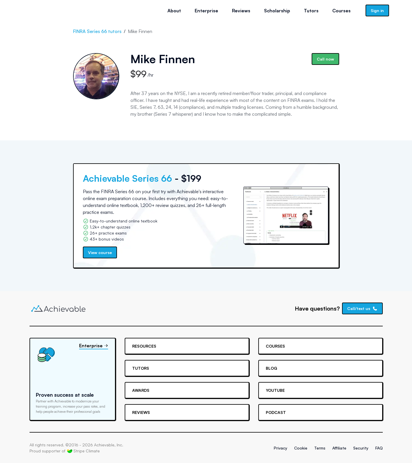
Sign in (377, 10)
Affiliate (339, 447)
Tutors (311, 10)
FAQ (379, 447)
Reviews (241, 10)
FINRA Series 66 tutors (97, 31)
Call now (325, 59)
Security (360, 447)
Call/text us (362, 308)
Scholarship (277, 10)
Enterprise (206, 10)
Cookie (300, 447)
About (174, 10)
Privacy (280, 447)
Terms (319, 447)
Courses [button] (341, 10)
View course (100, 252)
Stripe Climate (83, 451)
